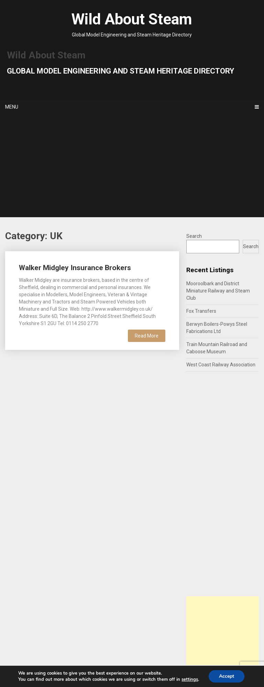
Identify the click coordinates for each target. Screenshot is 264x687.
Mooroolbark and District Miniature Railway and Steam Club (218, 291)
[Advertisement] (131, 166)
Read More (146, 336)
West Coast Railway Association (220, 364)
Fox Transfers (201, 311)
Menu (11, 107)
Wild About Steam (132, 19)
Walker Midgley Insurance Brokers (75, 268)
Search (194, 236)
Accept (226, 676)
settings (190, 679)
